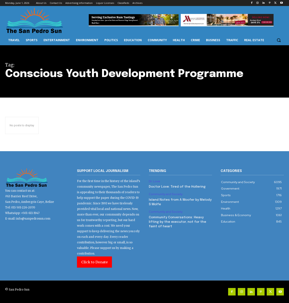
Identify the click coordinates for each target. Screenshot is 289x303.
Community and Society (165, 194)
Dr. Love (154, 181)
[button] (279, 40)
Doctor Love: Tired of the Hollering (177, 186)
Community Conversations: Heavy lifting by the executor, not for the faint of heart (177, 222)
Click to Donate (94, 262)
